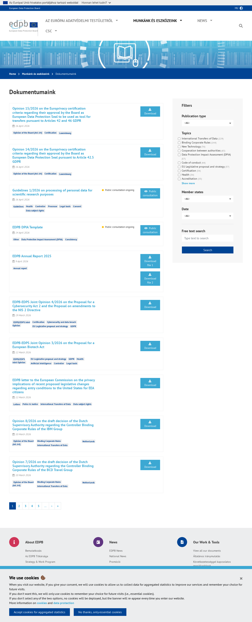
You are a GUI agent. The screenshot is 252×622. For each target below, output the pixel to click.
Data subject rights (35, 210)
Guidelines (18, 206)
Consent (77, 206)
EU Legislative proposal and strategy (50, 326)
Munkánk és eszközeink (155, 20)
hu (236, 8)
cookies (42, 603)
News (202, 20)
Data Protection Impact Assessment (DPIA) (42, 239)
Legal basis (65, 206)
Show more (188, 183)
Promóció (114, 561)
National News (117, 556)
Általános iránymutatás (206, 556)
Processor (52, 206)
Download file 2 (150, 278)
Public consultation (150, 193)
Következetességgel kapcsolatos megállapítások (212, 563)
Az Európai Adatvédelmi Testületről (79, 20)
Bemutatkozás (33, 550)
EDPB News (116, 550)
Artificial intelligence (41, 363)
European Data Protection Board (24, 8)
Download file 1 (150, 261)
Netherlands (89, 441)
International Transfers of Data (56, 404)
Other (16, 239)
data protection (63, 603)
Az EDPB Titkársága (36, 556)
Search (207, 250)
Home (12, 74)
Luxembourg (65, 133)
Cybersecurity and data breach (61, 322)
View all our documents (207, 550)
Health (29, 206)
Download (150, 111)
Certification (50, 132)
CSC (49, 30)
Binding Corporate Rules (49, 441)
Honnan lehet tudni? (96, 2)
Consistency (71, 239)
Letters (16, 404)
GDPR (73, 326)
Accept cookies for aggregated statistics (39, 612)
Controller (40, 206)
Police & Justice (30, 404)
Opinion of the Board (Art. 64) (27, 132)
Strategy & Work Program (40, 561)
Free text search (193, 231)
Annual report (20, 268)
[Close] (241, 578)
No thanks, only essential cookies (100, 612)
